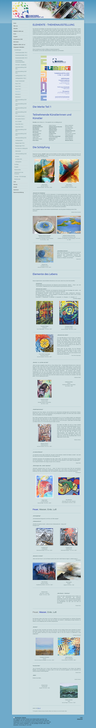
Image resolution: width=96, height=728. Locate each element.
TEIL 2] (39, 708)
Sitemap (24, 717)
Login (81, 717)
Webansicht (80, 719)
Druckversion (17, 717)
